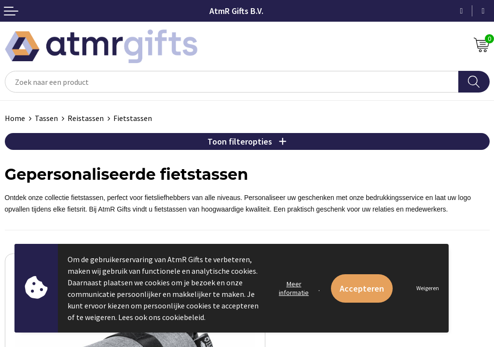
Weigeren (427, 288)
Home (15, 118)
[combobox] (232, 82)
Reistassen (86, 118)
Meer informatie (294, 288)
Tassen (46, 118)
